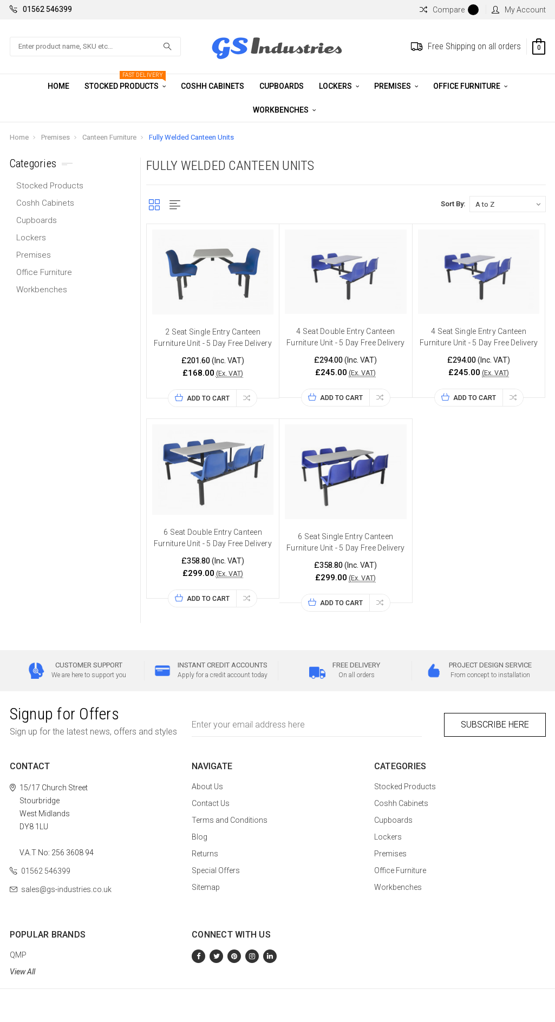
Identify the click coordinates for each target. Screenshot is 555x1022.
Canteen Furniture (109, 137)
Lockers (339, 86)
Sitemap (206, 887)
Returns (205, 853)
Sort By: (453, 204)
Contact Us (211, 803)
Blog (199, 837)
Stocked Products (125, 82)
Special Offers (216, 870)
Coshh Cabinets (212, 86)
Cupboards (281, 86)
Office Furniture (470, 86)
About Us (207, 786)
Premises (396, 86)
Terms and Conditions (229, 820)
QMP (18, 955)
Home (58, 86)
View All (22, 971)
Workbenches (284, 110)
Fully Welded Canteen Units (191, 137)
